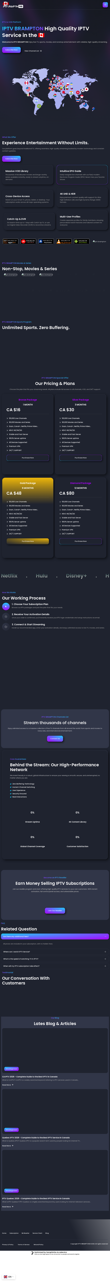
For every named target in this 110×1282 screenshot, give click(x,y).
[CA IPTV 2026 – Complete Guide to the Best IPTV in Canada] (55, 1077)
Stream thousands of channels (55, 749)
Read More (7, 1111)
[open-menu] (105, 4)
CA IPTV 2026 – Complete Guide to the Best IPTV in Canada (29, 1103)
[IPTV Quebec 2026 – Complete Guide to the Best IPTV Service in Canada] (55, 1198)
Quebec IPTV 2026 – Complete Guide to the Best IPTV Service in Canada (36, 1164)
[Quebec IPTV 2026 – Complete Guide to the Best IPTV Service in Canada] (55, 1137)
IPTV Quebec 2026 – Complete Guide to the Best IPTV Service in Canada (36, 1225)
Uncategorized (11, 1095)
